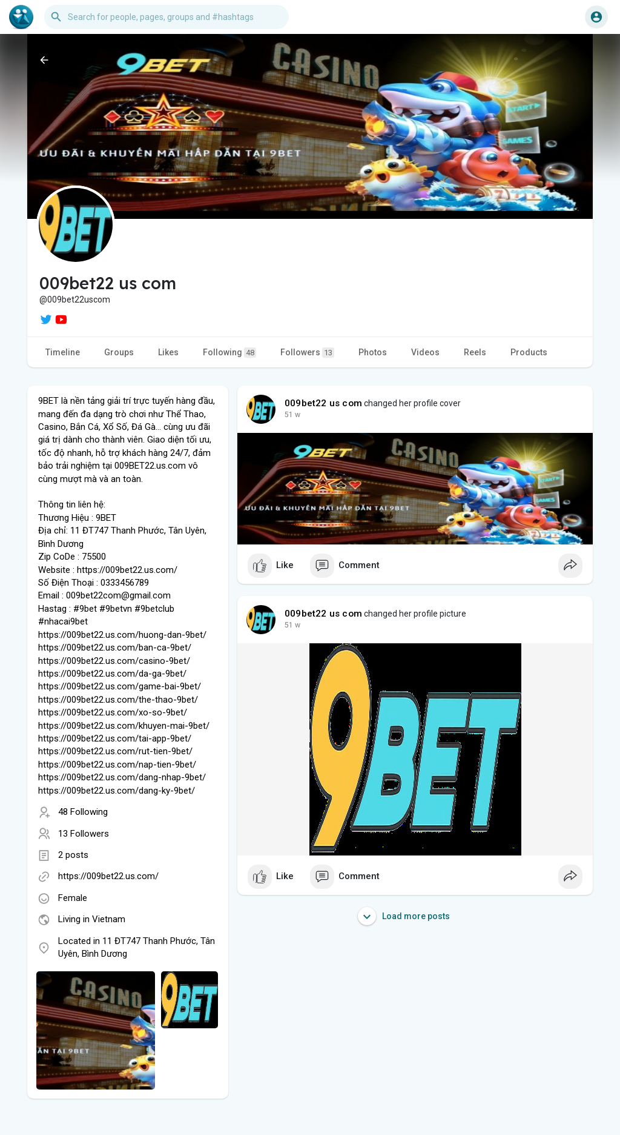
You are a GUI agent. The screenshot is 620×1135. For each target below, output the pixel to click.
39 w (292, 414)
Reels (475, 352)
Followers (307, 352)
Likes (168, 352)
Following (229, 352)
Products (528, 352)
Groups (119, 352)
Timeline (62, 352)
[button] (166, 17)
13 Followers (83, 833)
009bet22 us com (323, 403)
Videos (425, 352)
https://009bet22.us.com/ (108, 876)
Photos (372, 352)
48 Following (83, 811)
